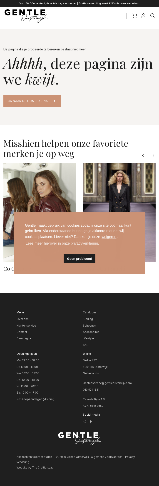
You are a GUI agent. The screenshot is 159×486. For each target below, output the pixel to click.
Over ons (23, 319)
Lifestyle (88, 338)
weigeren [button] (109, 237)
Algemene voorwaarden (106, 457)
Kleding (88, 319)
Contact (22, 332)
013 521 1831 (91, 389)
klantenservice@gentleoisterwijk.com (107, 383)
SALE (86, 345)
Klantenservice (26, 325)
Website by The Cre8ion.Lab (35, 467)
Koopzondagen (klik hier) (38, 399)
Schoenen (89, 325)
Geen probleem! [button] (79, 258)
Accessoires (91, 332)
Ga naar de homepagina (28, 101)
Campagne (24, 338)
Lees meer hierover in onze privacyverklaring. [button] (62, 243)
